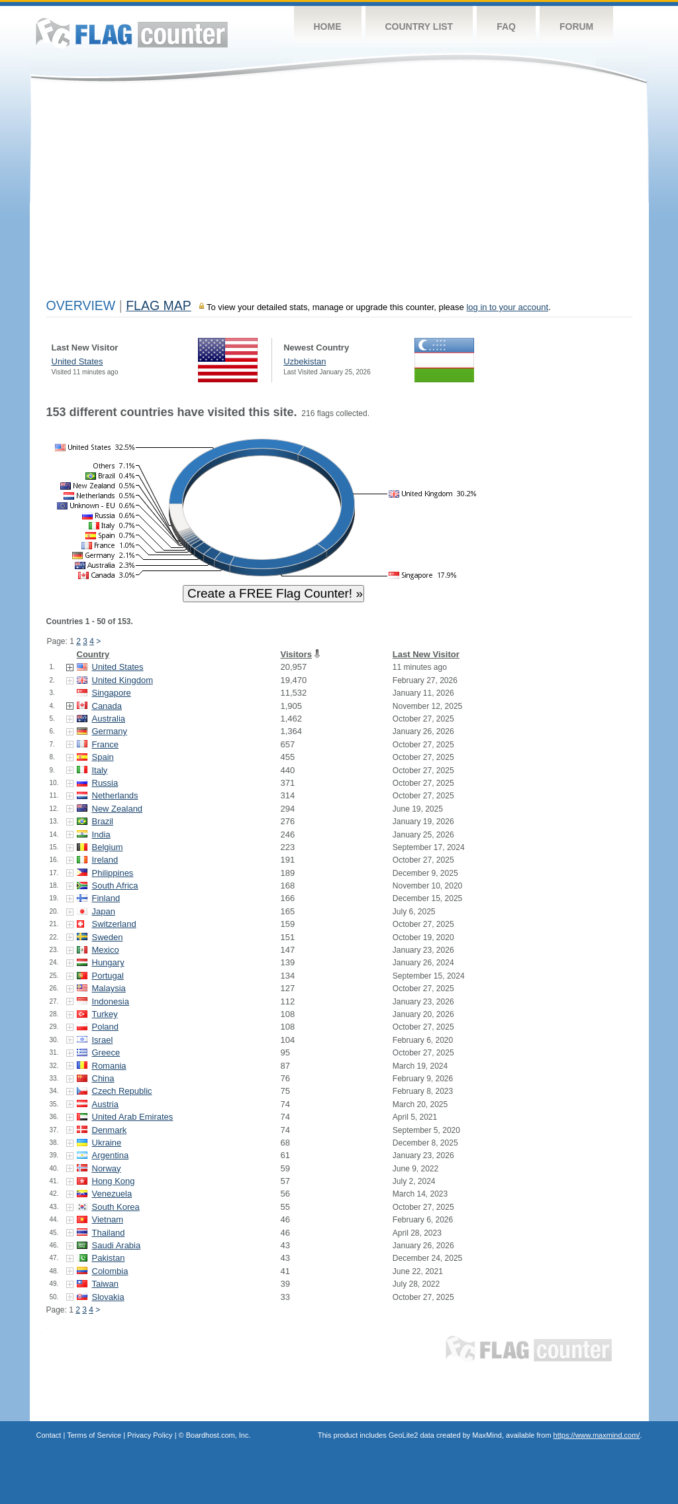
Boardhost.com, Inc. (218, 1435)
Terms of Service (94, 1435)
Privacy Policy (149, 1435)
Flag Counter (132, 33)
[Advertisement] (339, 193)
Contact (49, 1435)
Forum (576, 26)
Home (328, 26)
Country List (419, 26)
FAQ (506, 26)
